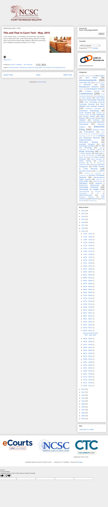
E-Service (96, 120)
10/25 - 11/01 (87, 257)
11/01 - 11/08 (87, 254)
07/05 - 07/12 (87, 304)
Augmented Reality (99, 82)
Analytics (101, 76)
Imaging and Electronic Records (92, 137)
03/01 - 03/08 (87, 362)
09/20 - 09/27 (87, 272)
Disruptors (92, 118)
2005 (83, 416)
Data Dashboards (98, 114)
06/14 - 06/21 (87, 313)
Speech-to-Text (97, 181)
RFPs (102, 171)
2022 (83, 211)
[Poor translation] (7, 476)
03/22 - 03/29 (87, 353)
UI (98, 193)
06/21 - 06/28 (87, 310)
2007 (83, 410)
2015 (83, 231)
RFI (97, 171)
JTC (99, 146)
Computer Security (92, 91)
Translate (92, 48)
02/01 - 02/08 (87, 374)
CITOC (81, 89)
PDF (91, 162)
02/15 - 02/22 (87, 368)
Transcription (83, 193)
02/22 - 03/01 (87, 365)
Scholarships (82, 175)
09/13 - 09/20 (87, 275)
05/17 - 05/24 (87, 325)
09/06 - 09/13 (87, 278)
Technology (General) (58, 67)
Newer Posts (8, 75)
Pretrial (95, 164)
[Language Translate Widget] (90, 45)
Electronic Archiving (86, 122)
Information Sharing (88, 142)
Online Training (85, 161)
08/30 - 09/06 (87, 281)
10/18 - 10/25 (87, 260)
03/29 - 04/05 (87, 350)
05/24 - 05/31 (87, 322)
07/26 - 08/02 (87, 295)
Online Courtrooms (85, 157)
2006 (83, 413)
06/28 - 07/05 (87, 307)
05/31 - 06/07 (87, 319)
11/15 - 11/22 (87, 248)
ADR (85, 75)
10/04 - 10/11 (87, 266)
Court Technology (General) (93, 100)
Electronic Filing (33, 67)
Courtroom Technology (89, 111)
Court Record (86, 98)
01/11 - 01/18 (87, 383)
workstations (91, 200)
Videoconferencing (85, 195)
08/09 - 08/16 (87, 289)
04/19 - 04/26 (87, 341)
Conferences (23, 67)
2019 (83, 219)
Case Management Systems (92, 86)
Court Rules (100, 98)
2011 (83, 398)
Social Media (47, 67)
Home (38, 75)
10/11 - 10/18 (87, 263)
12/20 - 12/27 (87, 234)
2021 (83, 213)
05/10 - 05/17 (87, 328)
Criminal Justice (84, 114)
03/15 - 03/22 (87, 356)
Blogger (80, 462)
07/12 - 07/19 (87, 301)
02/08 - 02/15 (87, 371)
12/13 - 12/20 (87, 237)
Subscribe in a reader (86, 429)
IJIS (94, 135)
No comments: (28, 64)
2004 (83, 418)
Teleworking (98, 191)
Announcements (13, 67)
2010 (83, 401)
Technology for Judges (89, 189)
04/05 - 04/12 (87, 347)
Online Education (96, 159)
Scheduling (98, 173)
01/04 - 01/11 (87, 385)
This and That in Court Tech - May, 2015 (26, 32)
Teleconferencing (84, 191)
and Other (91, 78)
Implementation (85, 140)
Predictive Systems (85, 164)
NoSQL (83, 155)
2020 (83, 216)
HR (89, 135)
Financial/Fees (89, 132)
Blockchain (87, 84)
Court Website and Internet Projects (92, 105)
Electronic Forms (99, 130)
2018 (83, 222)
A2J (80, 76)
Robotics (87, 173)
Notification (91, 155)
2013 (83, 392)
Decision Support (89, 116)
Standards (83, 183)
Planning (99, 162)
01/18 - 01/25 (87, 380)
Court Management (99, 96)
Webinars (94, 199)
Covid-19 (99, 113)
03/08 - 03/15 (87, 359)
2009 (83, 404)
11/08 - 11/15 (87, 251)
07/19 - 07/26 (87, 298)
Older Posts (67, 75)
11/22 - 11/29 (87, 245)
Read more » (7, 60)
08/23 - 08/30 (87, 283)
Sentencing (99, 179)
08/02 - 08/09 (87, 292)
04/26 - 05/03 (87, 338)
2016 (83, 228)
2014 (83, 389)
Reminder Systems (85, 171)
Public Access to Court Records (92, 167)
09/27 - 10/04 (87, 269)
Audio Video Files (85, 82)
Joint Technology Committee (92, 145)
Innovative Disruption (87, 144)
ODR (99, 155)
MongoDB (102, 151)
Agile (90, 75)
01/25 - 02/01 (87, 377)
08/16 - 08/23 (87, 286)
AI (94, 76)
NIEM (40, 67)
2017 (83, 225)
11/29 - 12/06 (87, 242)
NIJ (104, 153)
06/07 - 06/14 (87, 316)
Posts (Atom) (42, 82)
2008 (83, 407)
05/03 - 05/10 (87, 330)
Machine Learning (96, 149)
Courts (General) (85, 113)
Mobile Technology (86, 152)
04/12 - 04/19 (87, 344)
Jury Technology (85, 148)
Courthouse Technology (93, 108)
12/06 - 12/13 (87, 239)
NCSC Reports (86, 153)
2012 (83, 395)
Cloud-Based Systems (95, 89)
